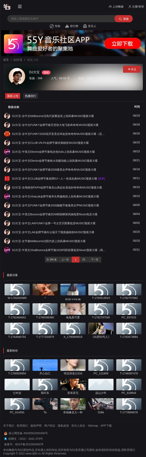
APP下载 (106, 425)
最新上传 (12, 96)
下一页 (94, 259)
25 (83, 259)
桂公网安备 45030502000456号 (28, 433)
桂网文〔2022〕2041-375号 (25, 438)
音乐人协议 (78, 425)
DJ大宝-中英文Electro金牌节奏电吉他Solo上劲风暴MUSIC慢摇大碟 (53, 151)
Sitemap (93, 425)
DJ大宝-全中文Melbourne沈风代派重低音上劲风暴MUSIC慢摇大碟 (53, 116)
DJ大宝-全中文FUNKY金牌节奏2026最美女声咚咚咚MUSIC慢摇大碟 (54, 169)
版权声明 (36, 425)
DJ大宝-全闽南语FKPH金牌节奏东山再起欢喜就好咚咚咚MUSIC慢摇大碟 (57, 187)
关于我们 (8, 425)
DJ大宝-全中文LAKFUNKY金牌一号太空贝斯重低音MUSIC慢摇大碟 (53, 223)
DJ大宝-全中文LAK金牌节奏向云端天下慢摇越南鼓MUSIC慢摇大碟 (53, 232)
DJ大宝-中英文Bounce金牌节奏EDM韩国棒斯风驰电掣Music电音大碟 (54, 214)
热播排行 (30, 96)
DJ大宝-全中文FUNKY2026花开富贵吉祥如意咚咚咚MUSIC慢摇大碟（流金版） (59, 133)
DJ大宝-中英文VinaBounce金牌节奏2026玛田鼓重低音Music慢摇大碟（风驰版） (59, 250)
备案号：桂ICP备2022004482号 (24, 444)
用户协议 (49, 425)
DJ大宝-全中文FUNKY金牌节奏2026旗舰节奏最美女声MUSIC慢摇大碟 (55, 205)
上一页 (65, 259)
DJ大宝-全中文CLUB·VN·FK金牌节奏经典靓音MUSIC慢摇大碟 (50, 142)
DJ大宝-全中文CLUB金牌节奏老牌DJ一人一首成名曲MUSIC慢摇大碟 (58, 178)
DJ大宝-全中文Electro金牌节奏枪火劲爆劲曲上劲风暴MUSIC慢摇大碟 (55, 160)
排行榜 (71, 26)
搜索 (123, 19)
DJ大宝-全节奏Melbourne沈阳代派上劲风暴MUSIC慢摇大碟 (49, 241)
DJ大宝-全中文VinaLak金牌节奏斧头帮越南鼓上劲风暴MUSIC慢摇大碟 (55, 196)
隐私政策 (63, 425)
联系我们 (22, 425)
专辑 (55, 26)
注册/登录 (136, 6)
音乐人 (89, 26)
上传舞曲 (116, 6)
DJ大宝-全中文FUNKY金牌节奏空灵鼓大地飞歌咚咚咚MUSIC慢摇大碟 (55, 125)
